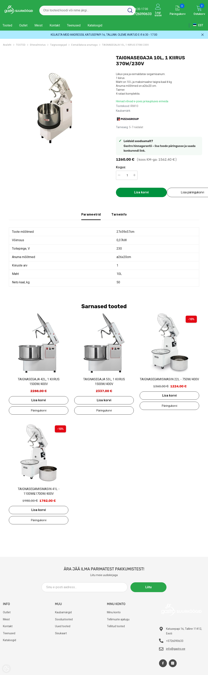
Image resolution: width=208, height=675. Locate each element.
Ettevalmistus (38, 44)
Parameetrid (91, 214)
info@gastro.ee (175, 648)
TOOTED (20, 44)
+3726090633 (141, 14)
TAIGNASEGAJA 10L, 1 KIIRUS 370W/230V (125, 44)
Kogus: (121, 167)
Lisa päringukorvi (38, 410)
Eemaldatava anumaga (84, 44)
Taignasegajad (58, 44)
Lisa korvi (141, 192)
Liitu (149, 587)
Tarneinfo (119, 214)
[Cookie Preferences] (6, 668)
